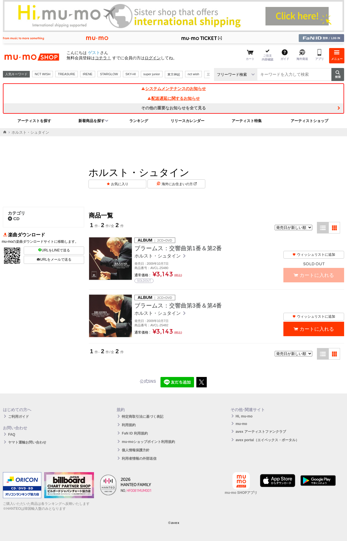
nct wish (193, 74)
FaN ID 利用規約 (134, 433)
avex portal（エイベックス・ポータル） (267, 440)
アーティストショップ (309, 121)
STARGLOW (109, 74)
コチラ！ (103, 58)
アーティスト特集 (247, 121)
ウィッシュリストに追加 (313, 255)
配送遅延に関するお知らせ (173, 98)
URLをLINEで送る (54, 250)
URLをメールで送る (53, 259)
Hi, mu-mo (244, 416)
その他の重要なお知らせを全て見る (173, 108)
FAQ (11, 435)
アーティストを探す (34, 121)
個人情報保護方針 (135, 450)
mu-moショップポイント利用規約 (148, 442)
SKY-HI (130, 74)
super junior (151, 74)
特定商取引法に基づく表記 (142, 417)
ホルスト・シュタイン (158, 255)
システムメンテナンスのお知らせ (173, 88)
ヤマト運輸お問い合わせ (27, 442)
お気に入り (119, 184)
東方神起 (173, 74)
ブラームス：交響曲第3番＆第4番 (178, 305)
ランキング (138, 121)
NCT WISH (42, 74)
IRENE (88, 74)
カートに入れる (317, 329)
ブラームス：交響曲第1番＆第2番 (178, 248)
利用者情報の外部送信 (139, 459)
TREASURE (66, 74)
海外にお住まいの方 (179, 184)
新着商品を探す (91, 121)
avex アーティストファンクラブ (261, 432)
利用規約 (129, 425)
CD (14, 218)
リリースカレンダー (187, 121)
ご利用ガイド (18, 417)
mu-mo (241, 424)
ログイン (153, 58)
